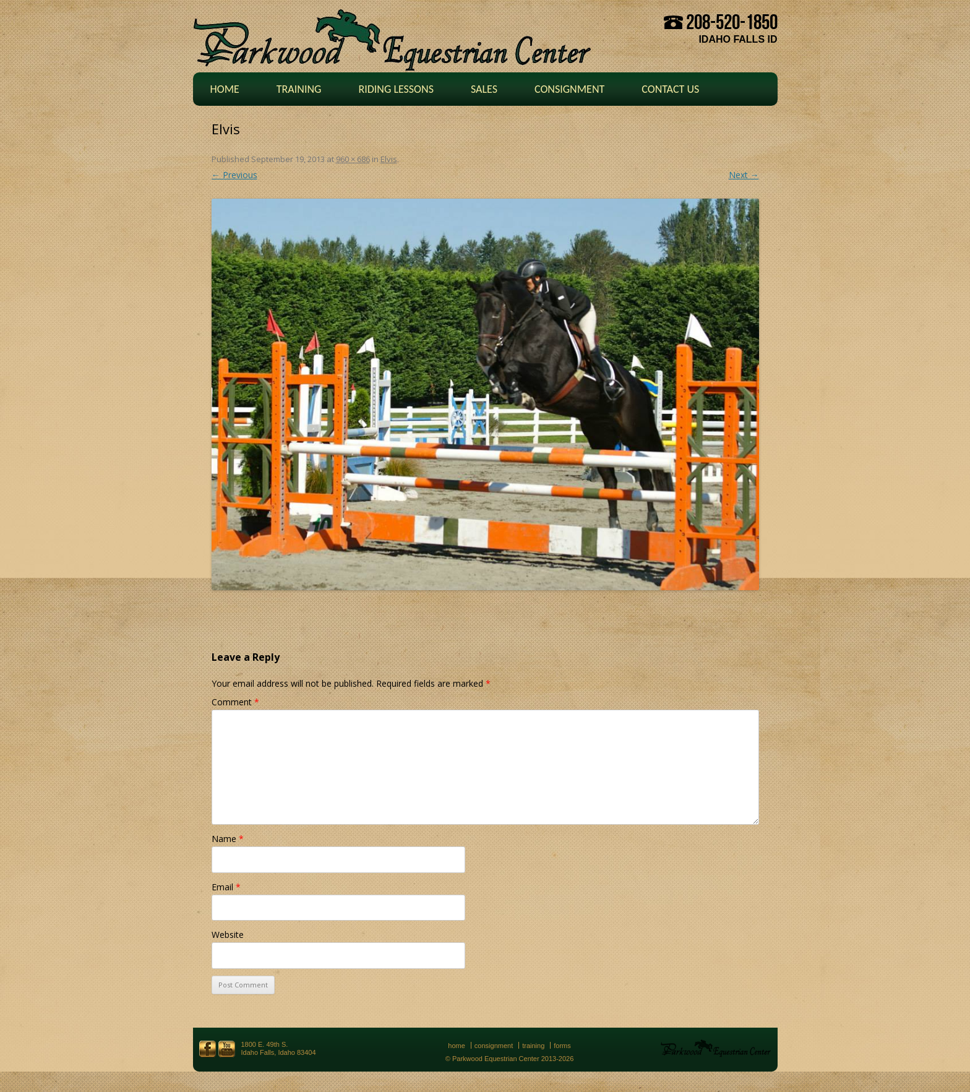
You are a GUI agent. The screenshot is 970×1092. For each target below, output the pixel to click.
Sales (484, 89)
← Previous (234, 175)
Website (228, 934)
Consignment (569, 89)
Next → (744, 175)
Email (226, 887)
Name (228, 839)
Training (299, 89)
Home (224, 89)
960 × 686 (353, 159)
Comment (235, 702)
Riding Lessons (396, 89)
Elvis (388, 159)
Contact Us (670, 89)
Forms (562, 1045)
